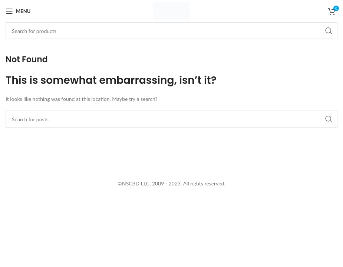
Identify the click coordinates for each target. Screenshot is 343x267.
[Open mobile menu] (18, 11)
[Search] (171, 30)
